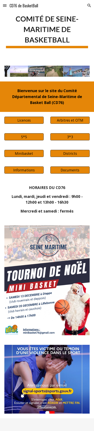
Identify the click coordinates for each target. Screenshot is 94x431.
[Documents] (70, 170)
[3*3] (70, 136)
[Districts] (70, 153)
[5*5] (24, 136)
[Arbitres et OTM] (70, 120)
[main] (46, 30)
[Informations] (24, 170)
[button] (5, 5)
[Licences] (24, 120)
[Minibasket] (24, 153)
